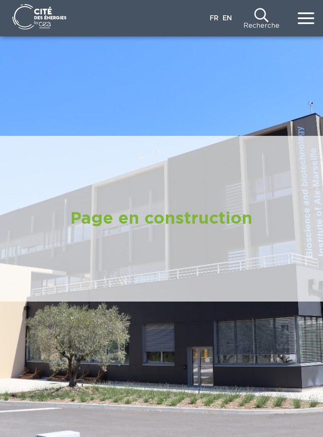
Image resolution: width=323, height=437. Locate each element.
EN (227, 18)
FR (214, 18)
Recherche (261, 25)
